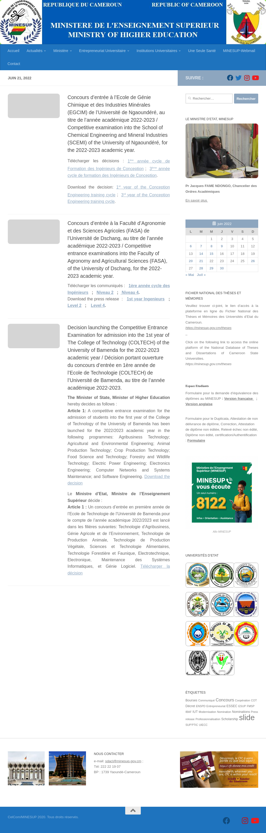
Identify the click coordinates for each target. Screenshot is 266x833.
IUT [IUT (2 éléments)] (195, 712)
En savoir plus (196, 200)
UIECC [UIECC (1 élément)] (203, 724)
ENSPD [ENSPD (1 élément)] (200, 706)
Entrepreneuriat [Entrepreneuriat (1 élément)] (216, 706)
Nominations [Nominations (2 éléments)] (241, 712)
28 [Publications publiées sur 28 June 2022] (201, 268)
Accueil (13, 51)
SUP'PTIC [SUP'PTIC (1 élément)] (191, 724)
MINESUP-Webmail (239, 51)
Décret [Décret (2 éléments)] (190, 706)
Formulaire (196, 440)
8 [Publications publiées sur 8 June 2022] (211, 246)
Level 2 (75, 305)
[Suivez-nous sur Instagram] (247, 78)
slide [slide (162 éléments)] (247, 717)
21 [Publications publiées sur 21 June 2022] (201, 261)
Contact (14, 64)
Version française (239, 399)
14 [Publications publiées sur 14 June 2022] (201, 254)
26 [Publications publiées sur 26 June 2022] (253, 261)
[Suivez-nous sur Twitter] (238, 78)
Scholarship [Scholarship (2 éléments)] (229, 719)
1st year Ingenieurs (146, 299)
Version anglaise (198, 404)
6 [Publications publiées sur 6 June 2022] (191, 246)
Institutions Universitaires (157, 51)
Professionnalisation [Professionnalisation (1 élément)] (208, 719)
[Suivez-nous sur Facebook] (230, 78)
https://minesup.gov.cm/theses (208, 328)
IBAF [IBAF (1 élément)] (188, 711)
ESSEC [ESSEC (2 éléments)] (232, 706)
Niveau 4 (130, 292)
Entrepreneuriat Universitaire (102, 51)
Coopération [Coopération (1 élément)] (242, 700)
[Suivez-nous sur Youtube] (255, 78)
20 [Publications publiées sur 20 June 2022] (191, 261)
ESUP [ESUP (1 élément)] (242, 706)
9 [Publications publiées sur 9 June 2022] (222, 246)
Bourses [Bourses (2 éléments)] (191, 700)
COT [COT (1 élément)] (254, 700)
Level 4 (98, 305)
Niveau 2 (105, 292)
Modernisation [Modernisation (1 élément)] (207, 711)
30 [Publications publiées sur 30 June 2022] (222, 268)
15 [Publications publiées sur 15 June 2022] (212, 254)
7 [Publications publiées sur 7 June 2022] (201, 246)
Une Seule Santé (202, 51)
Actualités (34, 51)
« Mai (189, 275)
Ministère (60, 51)
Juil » (201, 275)
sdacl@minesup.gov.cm (123, 761)
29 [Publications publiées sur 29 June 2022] (212, 268)
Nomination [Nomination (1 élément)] (224, 711)
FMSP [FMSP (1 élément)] (251, 706)
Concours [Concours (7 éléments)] (225, 700)
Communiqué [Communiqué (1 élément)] (206, 700)
